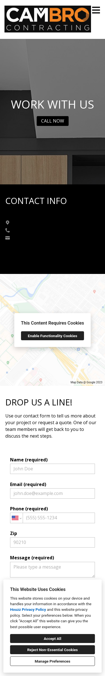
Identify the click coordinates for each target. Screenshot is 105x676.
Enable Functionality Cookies (52, 336)
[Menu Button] (96, 10)
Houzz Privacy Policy (28, 609)
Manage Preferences (52, 661)
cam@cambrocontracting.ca (40, 237)
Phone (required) (52, 514)
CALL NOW (52, 121)
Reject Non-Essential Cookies (52, 649)
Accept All (52, 638)
